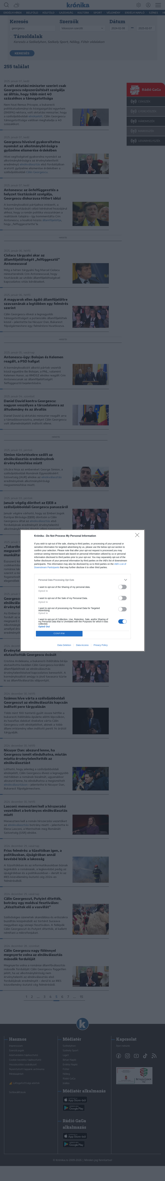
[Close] (138, 536)
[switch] (122, 587)
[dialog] (82, 590)
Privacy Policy (101, 645)
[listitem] (82, 580)
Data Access (82, 645)
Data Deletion (64, 645)
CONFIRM (59, 634)
